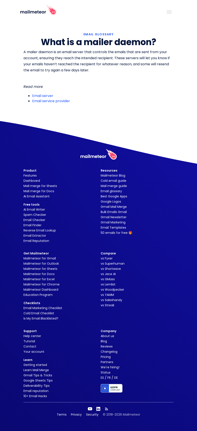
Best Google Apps (114, 196)
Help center (32, 336)
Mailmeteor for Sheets (40, 269)
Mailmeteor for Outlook (41, 263)
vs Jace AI (108, 274)
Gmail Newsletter (114, 217)
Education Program (38, 295)
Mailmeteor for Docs (39, 274)
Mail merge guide (114, 186)
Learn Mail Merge (36, 370)
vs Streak (107, 305)
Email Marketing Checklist (42, 308)
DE (116, 377)
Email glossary (111, 191)
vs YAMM (107, 295)
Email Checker (34, 220)
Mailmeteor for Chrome (41, 284)
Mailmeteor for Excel (39, 279)
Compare (108, 253)
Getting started (35, 365)
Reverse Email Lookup (39, 230)
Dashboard (31, 181)
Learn (27, 360)
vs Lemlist (108, 284)
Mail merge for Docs (38, 191)
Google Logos (111, 201)
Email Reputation (36, 241)
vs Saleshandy (111, 300)
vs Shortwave (111, 269)
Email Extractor (34, 235)
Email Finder (32, 225)
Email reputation (35, 391)
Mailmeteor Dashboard (40, 289)
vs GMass (108, 279)
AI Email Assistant (36, 196)
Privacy (76, 414)
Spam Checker (34, 215)
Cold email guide (113, 181)
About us (107, 336)
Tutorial (29, 341)
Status (105, 372)
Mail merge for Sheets (40, 186)
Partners (107, 362)
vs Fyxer (107, 258)
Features (30, 175)
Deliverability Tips (36, 385)
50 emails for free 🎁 (116, 233)
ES (102, 377)
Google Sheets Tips (38, 380)
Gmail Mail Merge (114, 207)
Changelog (109, 351)
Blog (104, 341)
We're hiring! (110, 367)
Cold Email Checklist (38, 313)
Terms (62, 414)
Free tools (31, 204)
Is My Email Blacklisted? (40, 318)
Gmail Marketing (113, 222)
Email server (42, 95)
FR (109, 377)
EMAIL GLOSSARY (98, 34)
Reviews (107, 346)
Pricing (106, 357)
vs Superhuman (113, 263)
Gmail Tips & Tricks (37, 375)
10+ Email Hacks (35, 396)
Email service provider (51, 100)
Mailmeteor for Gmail (39, 258)
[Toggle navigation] (169, 11)
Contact (29, 346)
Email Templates (113, 227)
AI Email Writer (34, 209)
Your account (33, 351)
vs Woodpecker (112, 289)
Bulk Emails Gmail (114, 212)
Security (92, 414)
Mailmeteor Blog (113, 175)
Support (30, 331)
